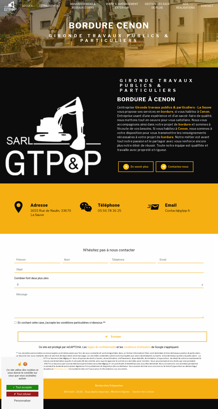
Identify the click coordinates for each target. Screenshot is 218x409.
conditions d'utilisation (137, 351)
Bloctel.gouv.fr (61, 373)
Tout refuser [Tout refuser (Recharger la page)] (22, 394)
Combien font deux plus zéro (31, 281)
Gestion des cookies (143, 401)
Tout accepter (22, 387)
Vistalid (70, 401)
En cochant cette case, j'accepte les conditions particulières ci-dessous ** (61, 325)
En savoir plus (139, 170)
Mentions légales (120, 401)
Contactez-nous (186, 170)
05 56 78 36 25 (109, 224)
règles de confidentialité (101, 351)
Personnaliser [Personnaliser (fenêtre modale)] (22, 400)
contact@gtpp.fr (177, 213)
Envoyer (116, 340)
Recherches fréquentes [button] (109, 395)
